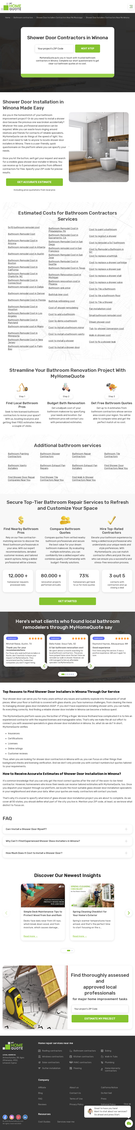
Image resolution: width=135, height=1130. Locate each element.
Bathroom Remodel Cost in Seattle (63, 263)
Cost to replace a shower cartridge (108, 262)
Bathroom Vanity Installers (17, 467)
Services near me (65, 1121)
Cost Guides (44, 1121)
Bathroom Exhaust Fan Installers (84, 467)
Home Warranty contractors (110, 1069)
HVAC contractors (80, 1062)
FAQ (40, 1099)
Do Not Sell (106, 1093)
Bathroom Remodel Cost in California (23, 268)
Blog (40, 1093)
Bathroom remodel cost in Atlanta (26, 247)
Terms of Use (76, 1099)
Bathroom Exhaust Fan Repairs (52, 467)
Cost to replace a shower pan (105, 269)
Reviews (42, 1104)
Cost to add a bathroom (62, 314)
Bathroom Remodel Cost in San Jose (66, 256)
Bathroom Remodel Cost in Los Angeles (25, 315)
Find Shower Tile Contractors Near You (52, 478)
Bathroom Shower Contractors (50, 455)
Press (103, 1099)
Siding (106, 1051)
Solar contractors (48, 1062)
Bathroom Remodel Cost (21, 234)
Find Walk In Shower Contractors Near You (84, 478)
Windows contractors (50, 1056)
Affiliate (42, 1087)
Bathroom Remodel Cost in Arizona (23, 242)
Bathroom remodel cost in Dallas (26, 286)
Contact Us (75, 1093)
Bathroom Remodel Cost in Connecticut (23, 281)
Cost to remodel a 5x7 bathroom (107, 242)
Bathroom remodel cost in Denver (26, 293)
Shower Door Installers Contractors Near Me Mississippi (59, 18)
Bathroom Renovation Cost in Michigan (65, 276)
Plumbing (107, 1062)
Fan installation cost (100, 308)
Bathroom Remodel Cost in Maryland (23, 321)
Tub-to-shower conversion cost (106, 328)
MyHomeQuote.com (16, 1121)
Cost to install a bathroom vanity (67, 334)
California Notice (109, 1087)
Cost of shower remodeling (63, 307)
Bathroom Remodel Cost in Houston (23, 308)
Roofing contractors (50, 1051)
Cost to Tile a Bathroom (102, 289)
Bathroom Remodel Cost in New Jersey (25, 341)
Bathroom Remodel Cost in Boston (23, 262)
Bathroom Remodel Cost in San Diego (66, 243)
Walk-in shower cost (100, 335)
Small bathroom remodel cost (105, 315)
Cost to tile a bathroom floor (104, 295)
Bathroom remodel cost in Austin (26, 253)
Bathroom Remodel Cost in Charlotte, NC (23, 275)
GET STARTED (67, 601)
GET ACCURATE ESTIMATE (34, 182)
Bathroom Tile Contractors (112, 455)
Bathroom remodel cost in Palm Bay (25, 348)
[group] (43, 912)
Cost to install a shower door (64, 347)
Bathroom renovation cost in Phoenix (64, 283)
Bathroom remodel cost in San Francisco (65, 250)
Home (7, 18)
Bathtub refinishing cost (62, 301)
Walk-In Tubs (109, 1056)
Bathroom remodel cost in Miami (26, 326)
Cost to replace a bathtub (103, 255)
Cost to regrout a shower (102, 236)
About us (74, 1087)
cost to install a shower (61, 340)
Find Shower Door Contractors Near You (116, 467)
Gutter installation (49, 1068)
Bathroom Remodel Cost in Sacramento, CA (63, 236)
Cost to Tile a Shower (100, 302)
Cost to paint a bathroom (103, 229)
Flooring (76, 1068)
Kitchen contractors (81, 1056)
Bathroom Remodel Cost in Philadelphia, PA (63, 230)
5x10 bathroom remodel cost (24, 227)
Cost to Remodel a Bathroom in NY (106, 251)
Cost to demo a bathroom (63, 320)
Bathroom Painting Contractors (18, 455)
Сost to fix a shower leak (102, 341)
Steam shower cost (99, 322)
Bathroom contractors (23, 18)
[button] (63, 674)
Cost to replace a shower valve (106, 282)
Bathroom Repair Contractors (81, 455)
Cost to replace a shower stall (105, 275)
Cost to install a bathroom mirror (66, 327)
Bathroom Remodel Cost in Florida (27, 300)
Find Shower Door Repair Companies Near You (21, 478)
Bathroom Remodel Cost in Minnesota (23, 334)
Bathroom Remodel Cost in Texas (67, 268)
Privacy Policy (76, 1104)
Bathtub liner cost (58, 294)
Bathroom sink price (59, 287)
